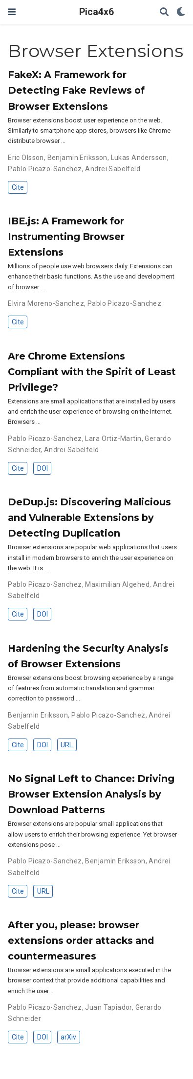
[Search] (164, 12)
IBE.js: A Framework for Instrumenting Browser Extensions (66, 236)
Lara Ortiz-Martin (113, 438)
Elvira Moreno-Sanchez (46, 303)
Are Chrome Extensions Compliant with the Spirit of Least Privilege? (92, 371)
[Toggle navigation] (12, 12)
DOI (42, 468)
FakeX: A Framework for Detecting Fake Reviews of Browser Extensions (76, 90)
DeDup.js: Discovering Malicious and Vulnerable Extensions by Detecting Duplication (89, 517)
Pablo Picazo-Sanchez (45, 169)
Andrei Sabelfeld (112, 169)
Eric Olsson (26, 157)
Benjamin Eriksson (77, 157)
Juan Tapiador (108, 1007)
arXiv (68, 1037)
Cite (18, 187)
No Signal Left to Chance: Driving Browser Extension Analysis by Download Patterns (91, 794)
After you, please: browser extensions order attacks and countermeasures (81, 940)
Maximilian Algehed (117, 584)
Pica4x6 (96, 12)
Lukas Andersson (139, 157)
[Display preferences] (180, 12)
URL (67, 745)
